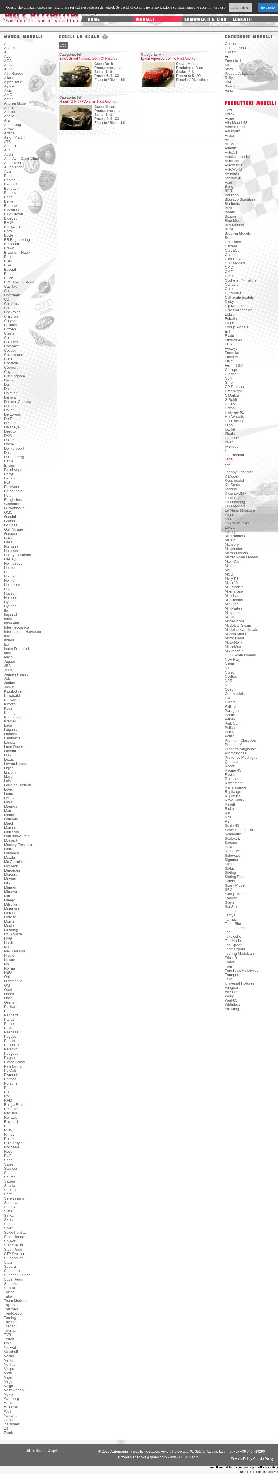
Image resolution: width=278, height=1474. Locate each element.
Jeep (8, 670)
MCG (229, 574)
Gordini (10, 516)
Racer (230, 766)
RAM (8, 1100)
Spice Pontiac (15, 1232)
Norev (230, 672)
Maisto (230, 540)
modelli (145, 19)
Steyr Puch (13, 1249)
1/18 (63, 45)
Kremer (10, 721)
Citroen (10, 329)
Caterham (12, 295)
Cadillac (10, 286)
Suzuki (9, 1288)
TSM (228, 979)
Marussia (11, 832)
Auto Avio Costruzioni (21, 159)
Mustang (11, 930)
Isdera (9, 640)
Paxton (9, 1028)
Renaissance (235, 787)
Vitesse (231, 992)
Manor (9, 815)
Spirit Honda (14, 1237)
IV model (232, 446)
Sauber (10, 1173)
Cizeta (9, 333)
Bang (229, 186)
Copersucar (13, 355)
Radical (10, 1092)
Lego (229, 514)
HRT (7, 589)
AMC (8, 95)
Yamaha (10, 1415)
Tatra (8, 1296)
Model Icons (235, 621)
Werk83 (231, 1000)
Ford (8, 495)
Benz (8, 197)
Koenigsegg (14, 717)
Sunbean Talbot (17, 1275)
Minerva (10, 891)
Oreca (9, 994)
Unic (7, 1343)
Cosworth (12, 367)
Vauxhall (11, 1352)
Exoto (229, 335)
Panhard (11, 1015)
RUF (8, 1156)
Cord (8, 359)
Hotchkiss (12, 585)
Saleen (9, 1164)
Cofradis (231, 284)
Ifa (6, 610)
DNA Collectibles (238, 310)
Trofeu (230, 962)
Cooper (10, 350)
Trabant (10, 1326)
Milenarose (234, 591)
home (94, 19)
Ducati (9, 453)
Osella (9, 1002)
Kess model (234, 480)
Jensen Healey (16, 674)
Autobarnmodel (237, 157)
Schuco (231, 843)
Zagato (9, 1420)
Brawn (9, 248)
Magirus (10, 806)
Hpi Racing (234, 421)
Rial (7, 1126)
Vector (9, 1356)
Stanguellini (13, 1245)
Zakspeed (12, 1424)
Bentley (10, 193)
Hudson (10, 593)
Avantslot (232, 174)
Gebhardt (11, 504)
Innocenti (11, 623)
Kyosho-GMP (236, 493)
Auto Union (13, 163)
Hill (6, 572)
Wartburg (11, 1398)
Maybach (11, 853)
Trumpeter (233, 975)
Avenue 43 (233, 178)
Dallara (10, 397)
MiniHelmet (234, 600)
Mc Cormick (14, 862)
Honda (9, 576)
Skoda (9, 1219)
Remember (234, 783)
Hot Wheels (234, 416)
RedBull (10, 1113)
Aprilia (9, 116)
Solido (230, 881)
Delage (10, 423)
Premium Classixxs (240, 740)
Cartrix (230, 255)
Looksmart (233, 519)
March (9, 823)
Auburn (10, 146)
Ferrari (9, 478)
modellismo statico (46, 20)
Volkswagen (14, 1390)
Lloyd (8, 776)
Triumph (10, 1330)
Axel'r (229, 182)
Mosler (9, 925)
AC (6, 52)
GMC (8, 512)
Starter (230, 902)
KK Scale (232, 485)
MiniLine (231, 604)
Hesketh (11, 568)
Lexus (9, 759)
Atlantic (231, 148)
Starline (231, 898)
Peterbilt (11, 1049)
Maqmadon (234, 549)
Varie (229, 90)
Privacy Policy (241, 1459)
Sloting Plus (234, 877)
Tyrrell (9, 1339)
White (8, 1403)
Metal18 (231, 583)
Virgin (8, 1381)
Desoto (10, 431)
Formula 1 (233, 61)
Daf (7, 384)
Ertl (227, 331)
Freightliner (13, 499)
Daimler (10, 393)
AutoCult (232, 161)
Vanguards (233, 987)
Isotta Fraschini (16, 649)
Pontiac (10, 1079)
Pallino (230, 706)
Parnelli (10, 1023)
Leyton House (15, 764)
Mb (227, 570)
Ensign (9, 465)
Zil (6, 1428)
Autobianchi (13, 167)
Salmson (11, 1168)
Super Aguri (13, 1279)
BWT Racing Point (19, 282)
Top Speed (233, 945)
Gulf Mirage (13, 529)
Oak (7, 977)
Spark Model (235, 885)
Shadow (10, 1202)
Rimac (9, 1134)
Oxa (228, 698)
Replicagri (233, 791)
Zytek (8, 1433)
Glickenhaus (14, 508)
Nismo (9, 955)
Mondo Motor (236, 634)
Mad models (235, 536)
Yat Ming (232, 1009)
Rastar (230, 774)
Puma (9, 1087)
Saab (8, 1160)
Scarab (10, 1190)
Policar (230, 727)
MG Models (234, 587)
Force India (13, 491)
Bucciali (10, 269)
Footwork (11, 487)
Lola (7, 781)
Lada (8, 725)
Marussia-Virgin (17, 836)
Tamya (230, 915)
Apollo (9, 107)
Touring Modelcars (240, 953)
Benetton (11, 188)
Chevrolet (12, 312)
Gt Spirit (10, 525)
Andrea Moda (15, 103)
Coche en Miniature (241, 280)
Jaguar (9, 661)
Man (7, 810)
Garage (231, 370)
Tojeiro (9, 1305)
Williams (11, 1407)
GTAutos (232, 395)
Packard (11, 1006)
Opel (8, 989)
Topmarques (235, 949)
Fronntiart (233, 353)
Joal (228, 468)
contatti (243, 19)
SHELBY (232, 851)
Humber (10, 597)
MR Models (234, 651)
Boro (8, 231)
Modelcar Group (238, 625)
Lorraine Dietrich (17, 785)
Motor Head (234, 638)
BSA (7, 265)
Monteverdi (13, 908)
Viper (8, 1377)
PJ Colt (10, 1070)
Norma (9, 968)
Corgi (229, 289)
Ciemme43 (234, 259)
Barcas (9, 176)
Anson (230, 135)
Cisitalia (10, 325)
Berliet (9, 201)
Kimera (10, 704)
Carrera (231, 246)
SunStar (231, 906)
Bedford (10, 184)
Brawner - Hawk (17, 252)
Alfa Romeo (13, 73)
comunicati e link (205, 19)
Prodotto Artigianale (241, 749)
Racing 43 (233, 770)
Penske (10, 1041)
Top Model (233, 941)
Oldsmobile (13, 981)
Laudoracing (235, 502)
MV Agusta (13, 934)
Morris (9, 921)
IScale (230, 433)
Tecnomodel (235, 928)
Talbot (9, 1292)
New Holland (14, 951)
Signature (233, 860)
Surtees (10, 1283)
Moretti (9, 913)
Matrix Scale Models (241, 557)
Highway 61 (234, 412)
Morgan (10, 917)
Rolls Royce (14, 1143)
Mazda (9, 857)
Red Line (232, 779)
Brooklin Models (238, 233)
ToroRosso (13, 1313)
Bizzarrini (11, 210)
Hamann (11, 546)
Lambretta (12, 738)
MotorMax (233, 647)
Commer (11, 342)
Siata (8, 1211)
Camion (231, 43)
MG (7, 883)
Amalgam (232, 131)
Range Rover (15, 1104)
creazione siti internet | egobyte (258, 1471)
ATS (7, 141)
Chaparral (12, 303)
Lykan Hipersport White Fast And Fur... (170, 59)
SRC (228, 889)
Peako (230, 715)
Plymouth (11, 1075)
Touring (10, 1317)
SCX (228, 847)
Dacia (8, 380)
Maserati (11, 840)
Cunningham (14, 376)
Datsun (10, 406)
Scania (9, 1185)
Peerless (11, 1032)
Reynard (11, 1121)
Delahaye (12, 427)
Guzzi (8, 538)
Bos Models (234, 225)
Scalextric (233, 838)
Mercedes (12, 870)
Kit (227, 65)
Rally (229, 78)
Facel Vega (13, 470)
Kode (8, 708)
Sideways (233, 855)
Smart (9, 1224)
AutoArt (231, 152)
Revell (230, 804)
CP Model (233, 293)
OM (7, 985)
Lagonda (11, 729)
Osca (8, 998)
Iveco (8, 657)
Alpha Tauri (13, 82)
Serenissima (14, 1198)
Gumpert (11, 533)
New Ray (232, 659)
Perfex (230, 719)
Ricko (229, 808)
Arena (230, 139)
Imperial (10, 614)
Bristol (9, 257)
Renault (10, 1117)
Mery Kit (231, 578)
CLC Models (235, 263)
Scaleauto (233, 834)
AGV (8, 69)
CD (6, 299)
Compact (11, 346)
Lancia (9, 742)
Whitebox (232, 1004)
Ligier (8, 768)
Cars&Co (232, 250)
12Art (229, 110)
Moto (229, 69)
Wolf (7, 1411)
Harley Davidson (17, 555)
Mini (7, 896)
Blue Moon (233, 220)
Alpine (9, 86)
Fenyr (8, 474)
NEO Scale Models (240, 655)
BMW (8, 222)
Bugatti (9, 274)
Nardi (8, 943)
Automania (233, 165)
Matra (8, 849)
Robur (9, 1139)
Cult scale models (239, 297)
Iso (6, 644)
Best (228, 208)
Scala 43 (232, 825)
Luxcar (230, 527)
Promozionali (235, 753)
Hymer (9, 602)
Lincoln (10, 772)
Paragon (232, 710)
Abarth (9, 48)
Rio (227, 813)
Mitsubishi (12, 904)
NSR (228, 681)
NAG (8, 938)
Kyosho (231, 489)
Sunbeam (12, 1271)
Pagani (9, 1011)
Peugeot (11, 1053)
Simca (9, 1215)
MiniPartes (233, 608)
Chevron (11, 316)
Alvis (8, 90)
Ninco (229, 664)
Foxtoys (231, 348)
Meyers (10, 879)
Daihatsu (11, 389)
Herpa (230, 408)
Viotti (8, 1373)
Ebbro (230, 314)
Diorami (231, 52)
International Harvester (22, 631)
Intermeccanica (16, 627)
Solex (8, 1228)
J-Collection (234, 455)
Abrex (229, 114)
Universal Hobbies (240, 983)
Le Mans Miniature (240, 510)
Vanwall (10, 1347)
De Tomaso (13, 418)
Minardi (10, 887)
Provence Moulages (241, 757)
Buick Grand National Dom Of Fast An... (89, 59)
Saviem (10, 1181)
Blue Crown (13, 214)
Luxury (230, 531)
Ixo (227, 451)
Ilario (229, 425)
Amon (9, 99)
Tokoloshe (233, 936)
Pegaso (10, 1036)
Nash (8, 947)
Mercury (10, 874)
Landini (10, 751)
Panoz (9, 1019)
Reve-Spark (234, 800)
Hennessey (13, 563)
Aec (7, 56)
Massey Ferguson (18, 845)
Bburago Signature (240, 199)
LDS (7, 755)
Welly (229, 996)
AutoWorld (233, 169)
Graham (10, 521)
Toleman (11, 1309)
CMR (229, 276)
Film (228, 56)
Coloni (9, 337)
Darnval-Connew (17, 401)
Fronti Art (232, 357)
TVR (7, 1335)
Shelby (9, 1207)
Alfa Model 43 (236, 122)
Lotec (8, 789)
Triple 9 (231, 958)
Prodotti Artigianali (239, 73)
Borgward (12, 227)
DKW (8, 435)
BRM (8, 261)
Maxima (231, 566)
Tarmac (231, 919)
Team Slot (233, 923)
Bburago (232, 195)
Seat (8, 1194)
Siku (228, 864)
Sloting (230, 872)
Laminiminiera (236, 497)
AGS (8, 61)
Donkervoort (14, 448)
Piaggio (10, 1058)
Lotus (8, 793)
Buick (8, 278)
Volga (8, 1386)
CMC (229, 267)
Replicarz (232, 796)
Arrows (9, 129)
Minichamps (234, 595)
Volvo (8, 1394)
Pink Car (232, 723)
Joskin (9, 687)
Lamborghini (14, 734)
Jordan (9, 683)
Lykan (9, 798)
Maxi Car (232, 561)
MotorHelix (233, 642)
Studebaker (13, 1258)
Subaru (10, 1266)
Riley (8, 1130)
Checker (11, 308)
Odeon (230, 689)
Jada (229, 459)
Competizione (236, 48)
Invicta (9, 636)
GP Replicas (235, 387)
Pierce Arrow (14, 1062)
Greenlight (233, 391)
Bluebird (11, 218)
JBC (7, 666)
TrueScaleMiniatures (241, 970)
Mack (8, 802)
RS (227, 821)
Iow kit (230, 429)
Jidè (7, 678)
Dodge (9, 440)
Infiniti (9, 619)
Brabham (11, 244)
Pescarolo (12, 1045)
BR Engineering (17, 239)
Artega (9, 133)
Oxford (230, 702)
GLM (229, 378)
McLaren (11, 866)
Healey (9, 559)
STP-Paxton (14, 1254)
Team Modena (15, 1300)
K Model (231, 476)
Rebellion (11, 1109)
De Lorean (12, 414)
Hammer (11, 551)
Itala (7, 653)
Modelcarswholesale (241, 629)
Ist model (232, 438)
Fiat (7, 482)
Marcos (10, 827)
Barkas (9, 180)
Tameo (230, 911)
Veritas (9, 1364)
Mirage (9, 900)
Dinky (229, 301)
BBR (228, 191)
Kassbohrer (13, 691)
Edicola (231, 318)
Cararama (233, 242)
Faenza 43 (233, 340)
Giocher (231, 374)
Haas (8, 542)
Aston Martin (14, 137)
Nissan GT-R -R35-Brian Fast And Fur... (89, 101)
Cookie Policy (263, 1459)
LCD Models (235, 506)
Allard (8, 78)
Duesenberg (14, 457)
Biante (230, 212)
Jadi (228, 463)
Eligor (229, 323)
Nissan (9, 960)
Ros (228, 817)
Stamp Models (236, 894)
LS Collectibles (237, 523)
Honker (10, 580)
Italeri (229, 442)
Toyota (9, 1322)
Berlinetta (232, 203)
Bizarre (230, 216)
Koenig (9, 712)
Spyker (9, 1241)
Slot (228, 82)
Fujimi (230, 361)
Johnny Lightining (239, 472)
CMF (229, 272)
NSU (8, 972)
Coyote (10, 372)
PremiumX (233, 745)
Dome (9, 444)
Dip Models (234, 306)
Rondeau (11, 1147)
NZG (228, 685)
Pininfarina (12, 1066)
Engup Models (236, 327)
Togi (228, 932)
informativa (240, 7)
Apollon (10, 112)
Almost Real (235, 127)
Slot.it (229, 868)
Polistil (230, 732)
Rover (9, 1151)
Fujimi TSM (234, 365)
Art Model (233, 144)
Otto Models (235, 693)
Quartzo (231, 762)
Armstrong (12, 124)
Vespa (9, 1369)
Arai (7, 120)
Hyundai (11, 606)
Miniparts (232, 612)
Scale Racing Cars (240, 830)
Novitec (231, 676)
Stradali (231, 86)
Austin (9, 154)
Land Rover (13, 747)
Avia (7, 171)
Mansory (11, 819)
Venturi (9, 1360)
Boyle (8, 235)
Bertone (10, 205)
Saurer (9, 1177)
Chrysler (11, 320)
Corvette (11, 363)
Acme (229, 118)
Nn (6, 964)
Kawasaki (12, 695)
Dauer (9, 410)
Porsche (11, 1083)
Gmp (229, 382)
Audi (7, 150)
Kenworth (12, 700)
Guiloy (230, 404)
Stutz (8, 1262)
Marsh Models (236, 553)
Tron (228, 966)
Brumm (231, 237)
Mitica (229, 617)
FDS (228, 344)
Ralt (7, 1096)
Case (8, 291)
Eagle (8, 461)
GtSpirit (231, 399)
